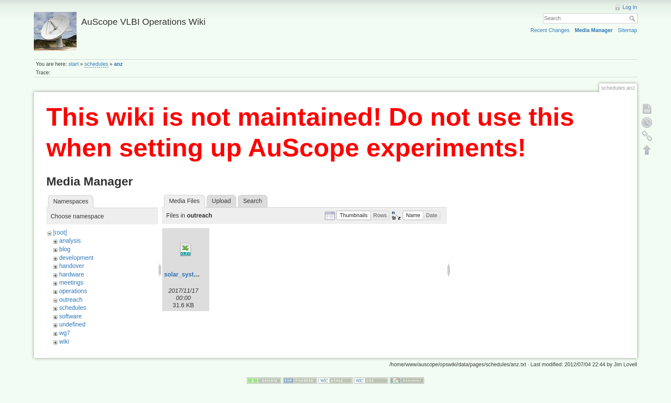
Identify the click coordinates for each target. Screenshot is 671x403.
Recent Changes (550, 30)
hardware (71, 274)
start (73, 64)
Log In (630, 7)
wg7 (64, 332)
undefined (72, 324)
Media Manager (594, 30)
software (70, 316)
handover (71, 265)
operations (73, 291)
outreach (70, 299)
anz (118, 64)
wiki (64, 341)
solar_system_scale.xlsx (199, 274)
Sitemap (627, 30)
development (76, 257)
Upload (221, 200)
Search (633, 18)
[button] (353, 216)
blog (64, 249)
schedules (96, 64)
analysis (70, 240)
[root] (60, 232)
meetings (71, 282)
